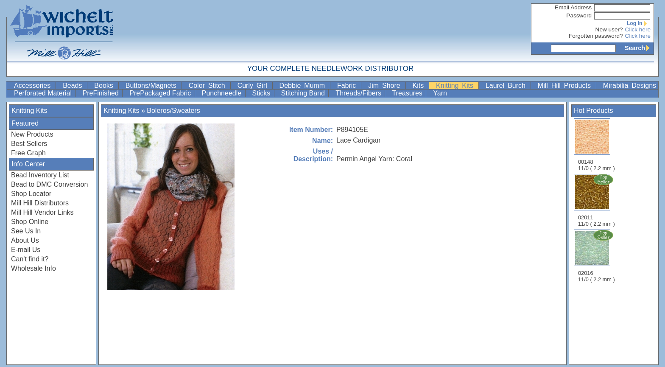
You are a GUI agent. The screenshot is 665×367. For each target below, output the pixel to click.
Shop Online (29, 221)
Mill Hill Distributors (40, 203)
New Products (32, 134)
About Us (25, 240)
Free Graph (28, 153)
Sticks (262, 93)
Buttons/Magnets (153, 85)
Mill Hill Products (566, 85)
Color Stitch (209, 85)
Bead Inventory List (40, 175)
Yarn (440, 93)
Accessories (34, 85)
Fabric (348, 85)
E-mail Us (25, 249)
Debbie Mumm (303, 85)
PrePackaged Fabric (161, 93)
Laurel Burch (507, 85)
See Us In (26, 231)
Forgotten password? (596, 36)
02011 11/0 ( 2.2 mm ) (597, 200)
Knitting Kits (456, 85)
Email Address (573, 7)
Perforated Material (44, 93)
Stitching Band (304, 93)
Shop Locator (31, 193)
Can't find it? (29, 259)
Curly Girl (254, 85)
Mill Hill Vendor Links (42, 212)
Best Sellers (29, 143)
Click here (638, 29)
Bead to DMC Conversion (49, 184)
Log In (639, 23)
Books (105, 85)
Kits (420, 85)
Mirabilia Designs (629, 85)
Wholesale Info (33, 268)
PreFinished (102, 93)
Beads (74, 85)
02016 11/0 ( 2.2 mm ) (597, 256)
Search (639, 48)
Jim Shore (385, 85)
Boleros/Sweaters (173, 110)
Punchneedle (222, 93)
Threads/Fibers (359, 93)
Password (579, 15)
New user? (609, 29)
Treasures (408, 93)
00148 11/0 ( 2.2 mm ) (596, 144)
